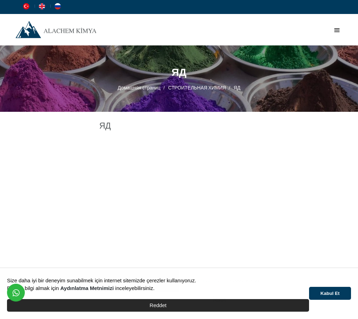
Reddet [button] (158, 305)
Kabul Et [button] (330, 293)
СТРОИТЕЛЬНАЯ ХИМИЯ (197, 87)
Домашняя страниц (139, 87)
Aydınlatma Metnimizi (87, 288)
